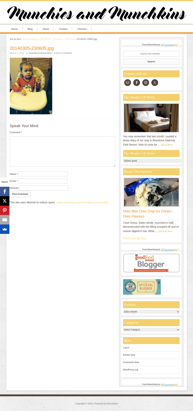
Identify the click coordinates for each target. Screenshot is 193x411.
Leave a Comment (63, 52)
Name (14, 174)
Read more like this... (135, 238)
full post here (165, 231)
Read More (167, 144)
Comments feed (131, 362)
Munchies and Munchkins (96, 14)
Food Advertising (150, 44)
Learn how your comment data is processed (81, 202)
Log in (126, 347)
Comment (16, 132)
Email (14, 181)
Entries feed (129, 355)
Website (14, 188)
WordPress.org (130, 369)
